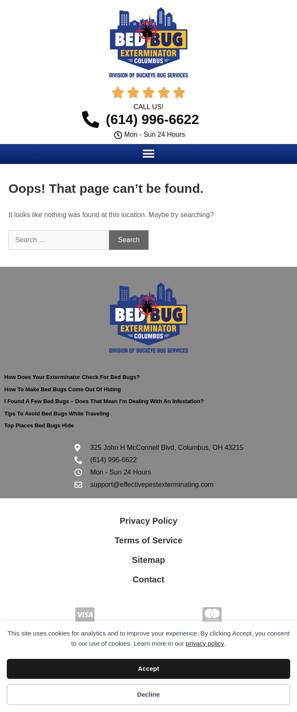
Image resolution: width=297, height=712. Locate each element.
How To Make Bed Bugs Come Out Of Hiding (62, 389)
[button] (148, 153)
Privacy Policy (148, 521)
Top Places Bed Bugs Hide (39, 425)
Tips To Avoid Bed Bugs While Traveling (56, 413)
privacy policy (205, 643)
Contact (148, 579)
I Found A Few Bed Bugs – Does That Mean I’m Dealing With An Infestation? (104, 401)
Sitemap (148, 560)
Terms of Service (148, 540)
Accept (148, 668)
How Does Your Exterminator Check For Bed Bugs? (72, 377)
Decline (148, 694)
